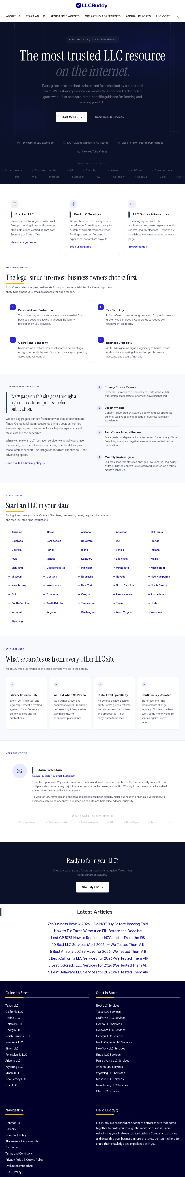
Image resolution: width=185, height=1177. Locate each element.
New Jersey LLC (15, 1079)
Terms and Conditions (19, 1153)
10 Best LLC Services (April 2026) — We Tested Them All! (98, 944)
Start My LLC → (72, 117)
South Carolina (18, 603)
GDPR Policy (13, 1172)
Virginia (49, 612)
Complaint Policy (15, 1135)
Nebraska (85, 576)
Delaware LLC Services (111, 1030)
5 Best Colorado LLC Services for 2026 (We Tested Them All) (97, 965)
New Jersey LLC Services (112, 1085)
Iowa (12, 559)
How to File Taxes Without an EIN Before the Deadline (98, 931)
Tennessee (86, 603)
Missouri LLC (13, 1073)
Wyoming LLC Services (110, 1073)
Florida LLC (12, 1018)
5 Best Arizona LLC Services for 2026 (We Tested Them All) (98, 951)
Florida (153, 541)
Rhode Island (157, 594)
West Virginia (122, 612)
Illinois (118, 550)
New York (85, 586)
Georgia (14, 550)
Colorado (15, 541)
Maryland (15, 568)
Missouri (15, 576)
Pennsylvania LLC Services (112, 1061)
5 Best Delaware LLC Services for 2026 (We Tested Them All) (98, 972)
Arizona (84, 532)
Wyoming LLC (14, 1067)
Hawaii (48, 550)
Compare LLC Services (109, 117)
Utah (152, 603)
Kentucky (85, 559)
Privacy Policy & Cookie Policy (24, 1160)
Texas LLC (12, 1005)
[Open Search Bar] (177, 16)
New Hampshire (159, 576)
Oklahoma (50, 594)
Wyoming (15, 621)
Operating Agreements (103, 16)
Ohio (12, 594)
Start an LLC (35, 16)
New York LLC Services (110, 1048)
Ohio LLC (11, 1085)
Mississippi (156, 568)
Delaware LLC (14, 1024)
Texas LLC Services (108, 1012)
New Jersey (17, 586)
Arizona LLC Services (109, 1067)
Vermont (15, 612)
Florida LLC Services (109, 1024)
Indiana (154, 550)
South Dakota (53, 603)
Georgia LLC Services (110, 1036)
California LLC (14, 1012)
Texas (118, 603)
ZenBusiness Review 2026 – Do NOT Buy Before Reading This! (98, 924)
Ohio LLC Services (107, 1091)
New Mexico (52, 586)
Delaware (85, 541)
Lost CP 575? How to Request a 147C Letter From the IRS (98, 938)
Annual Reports (138, 16)
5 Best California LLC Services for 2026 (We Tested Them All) (98, 958)
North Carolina (123, 586)
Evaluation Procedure (19, 1166)
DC (116, 541)
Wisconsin (155, 612)
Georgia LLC (13, 1030)
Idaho (83, 550)
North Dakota (157, 586)
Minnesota (121, 568)
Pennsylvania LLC (16, 1055)
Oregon (84, 594)
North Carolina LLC (17, 1036)
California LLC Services (110, 1018)
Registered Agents (65, 16)
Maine (153, 559)
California (155, 532)
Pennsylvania (122, 594)
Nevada (119, 576)
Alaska (48, 532)
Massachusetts (54, 568)
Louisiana (120, 559)
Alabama (15, 532)
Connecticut (52, 541)
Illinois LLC (11, 1048)
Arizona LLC (13, 1061)
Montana (50, 576)
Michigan (85, 568)
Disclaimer (12, 1147)
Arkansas (120, 532)
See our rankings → (82, 246)
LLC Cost (163, 16)
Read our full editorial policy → (25, 463)
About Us (13, 16)
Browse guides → (139, 246)
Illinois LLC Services (108, 1055)
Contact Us (12, 1123)
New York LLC (14, 1042)
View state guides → (24, 242)
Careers (10, 1129)
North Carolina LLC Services (114, 1042)
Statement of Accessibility (21, 1141)
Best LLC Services (107, 1005)
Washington (86, 612)
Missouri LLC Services (110, 1079)
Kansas (49, 559)
